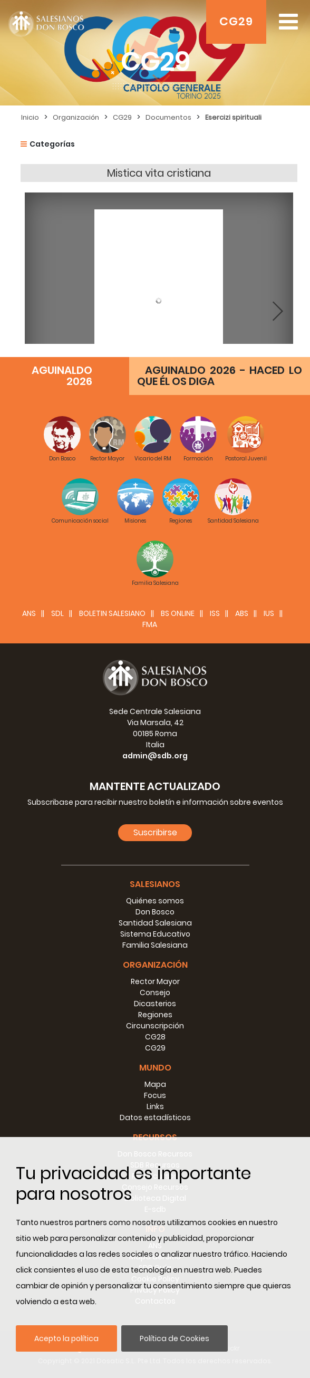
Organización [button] (155, 965)
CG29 (236, 21)
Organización (76, 117)
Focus (155, 1095)
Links (155, 1106)
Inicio (30, 117)
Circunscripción (155, 1025)
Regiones (155, 1014)
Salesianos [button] (155, 884)
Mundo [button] (155, 1068)
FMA (149, 624)
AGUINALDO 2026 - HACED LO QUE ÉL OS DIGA (219, 376)
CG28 (155, 1037)
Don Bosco (155, 912)
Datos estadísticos (155, 1117)
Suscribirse (155, 832)
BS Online (178, 613)
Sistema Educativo (155, 934)
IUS (269, 613)
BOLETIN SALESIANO (112, 613)
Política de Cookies (174, 1338)
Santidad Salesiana (155, 923)
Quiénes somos (155, 900)
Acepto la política (66, 1338)
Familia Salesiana (155, 945)
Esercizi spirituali (233, 117)
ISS (215, 613)
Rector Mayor (155, 981)
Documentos (168, 117)
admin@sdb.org (155, 755)
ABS (241, 613)
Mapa (155, 1084)
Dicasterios (155, 1003)
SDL (57, 613)
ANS (29, 613)
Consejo (155, 992)
